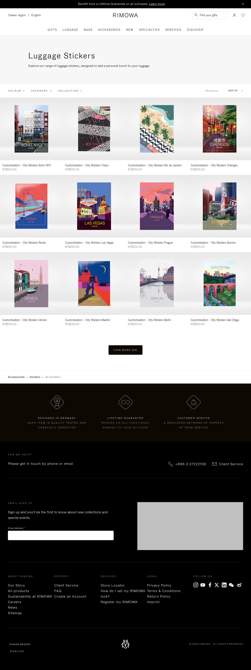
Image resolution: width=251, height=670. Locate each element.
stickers (34, 377)
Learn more (157, 4)
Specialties (149, 30)
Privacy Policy (159, 585)
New (130, 30)
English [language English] (36, 15)
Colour (14, 90)
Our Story (16, 585)
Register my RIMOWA (119, 602)
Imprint (153, 602)
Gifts (52, 30)
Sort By (233, 90)
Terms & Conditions (164, 591)
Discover (195, 30)
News (12, 607)
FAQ (58, 591)
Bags (88, 30)
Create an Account (70, 596)
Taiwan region (18, 15)
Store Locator (113, 585)
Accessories (109, 30)
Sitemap (15, 613)
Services (173, 30)
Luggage (70, 30)
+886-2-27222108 (190, 464)
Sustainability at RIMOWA (30, 596)
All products (18, 591)
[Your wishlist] (242, 15)
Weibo (239, 585)
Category (39, 90)
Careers (14, 602)
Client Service (231, 464)
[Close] (242, 4)
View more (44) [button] (125, 350)
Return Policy (158, 596)
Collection (68, 90)
